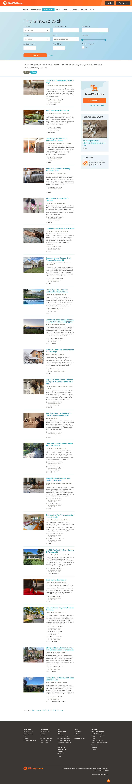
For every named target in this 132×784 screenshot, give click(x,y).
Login (110, 3)
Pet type (26, 35)
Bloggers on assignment (98, 736)
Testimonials (95, 745)
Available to (57, 44)
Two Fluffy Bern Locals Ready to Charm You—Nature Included (58, 414)
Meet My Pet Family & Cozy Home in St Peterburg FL (60, 551)
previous (38, 710)
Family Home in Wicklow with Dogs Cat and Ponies (60, 679)
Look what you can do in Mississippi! (60, 228)
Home (25, 9)
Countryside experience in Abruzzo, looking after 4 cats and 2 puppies (60, 321)
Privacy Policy (87, 768)
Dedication (77, 733)
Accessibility (105, 768)
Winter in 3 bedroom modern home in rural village (60, 351)
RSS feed (89, 158)
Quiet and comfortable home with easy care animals (59, 444)
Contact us (60, 751)
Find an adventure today (95, 105)
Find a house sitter (28, 731)
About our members (80, 738)
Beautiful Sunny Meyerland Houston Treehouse (60, 609)
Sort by (55, 35)
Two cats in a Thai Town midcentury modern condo (60, 516)
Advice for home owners (30, 740)
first (33, 710)
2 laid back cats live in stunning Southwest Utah (58, 170)
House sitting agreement (64, 742)
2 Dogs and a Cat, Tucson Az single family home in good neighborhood (60, 649)
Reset (51, 55)
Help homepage (61, 731)
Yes (86, 47)
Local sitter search (28, 733)
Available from (28, 44)
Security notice (61, 747)
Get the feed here (94, 166)
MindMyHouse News (97, 733)
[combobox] (36, 30)
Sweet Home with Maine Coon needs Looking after (58, 479)
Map (33, 72)
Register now (123, 3)
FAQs (58, 733)
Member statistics (67, 768)
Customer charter (96, 768)
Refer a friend (44, 742)
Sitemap (106, 770)
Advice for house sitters (46, 738)
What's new (60, 754)
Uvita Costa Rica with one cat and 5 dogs (60, 82)
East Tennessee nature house (57, 111)
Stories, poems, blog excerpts (99, 742)
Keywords (86, 26)
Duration (85, 35)
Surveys (94, 749)
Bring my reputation (45, 740)
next (61, 710)
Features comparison (98, 770)
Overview (26, 738)
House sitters (48, 9)
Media (93, 738)
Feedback (94, 747)
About (64, 9)
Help (58, 9)
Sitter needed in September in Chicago (57, 199)
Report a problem (62, 749)
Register (84, 9)
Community (74, 9)
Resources (60, 745)
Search (35, 55)
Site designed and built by (100, 774)
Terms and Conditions (77, 768)
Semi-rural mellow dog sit (56, 580)
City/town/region (59, 26)
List (26, 72)
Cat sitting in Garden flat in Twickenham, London (56, 140)
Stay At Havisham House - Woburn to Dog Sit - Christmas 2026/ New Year (59, 382)
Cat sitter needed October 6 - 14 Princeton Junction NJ (58, 259)
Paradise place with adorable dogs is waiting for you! (94, 142)
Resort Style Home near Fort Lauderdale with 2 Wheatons (57, 291)
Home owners (36, 9)
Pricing (59, 756)
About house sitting (62, 736)
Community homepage (98, 731)
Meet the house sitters (97, 740)
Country (26, 26)
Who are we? (78, 731)
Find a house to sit (45, 731)
